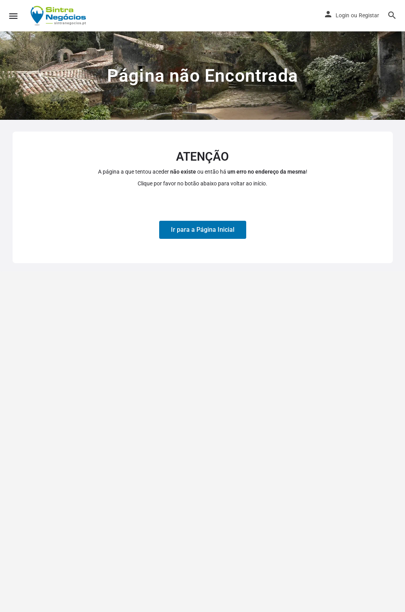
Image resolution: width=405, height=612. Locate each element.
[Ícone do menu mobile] (13, 16)
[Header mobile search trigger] (392, 15)
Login (342, 15)
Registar (369, 15)
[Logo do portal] (59, 16)
